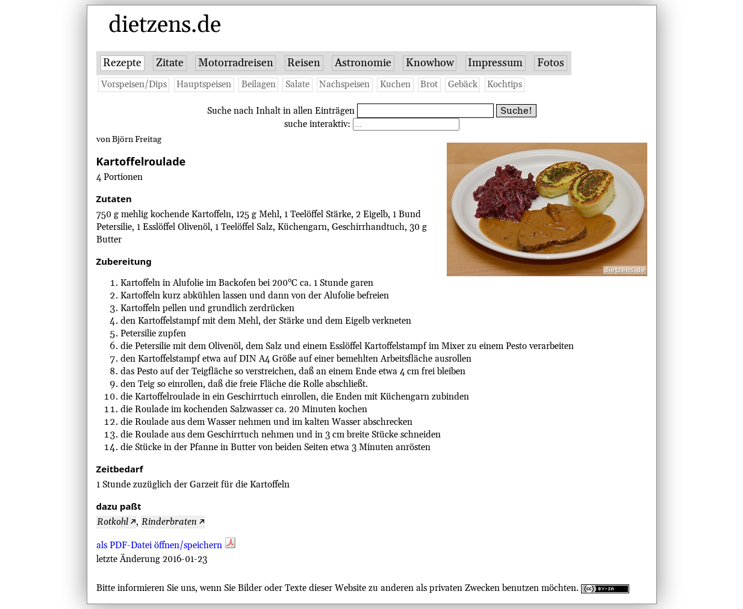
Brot (429, 84)
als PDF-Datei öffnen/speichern (165, 545)
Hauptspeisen (203, 84)
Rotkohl (112, 522)
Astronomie (363, 63)
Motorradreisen (235, 63)
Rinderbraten (169, 522)
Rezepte (122, 63)
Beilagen (258, 84)
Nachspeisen (344, 84)
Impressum (495, 63)
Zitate (170, 63)
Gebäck (462, 84)
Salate (297, 84)
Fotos (550, 63)
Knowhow (430, 63)
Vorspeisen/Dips (134, 84)
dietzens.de (164, 25)
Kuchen (395, 84)
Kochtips (504, 84)
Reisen (303, 63)
